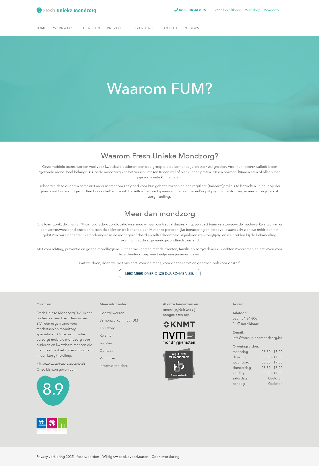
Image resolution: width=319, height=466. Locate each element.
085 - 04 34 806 (245, 318)
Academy (271, 10)
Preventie (118, 28)
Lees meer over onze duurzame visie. (159, 273)
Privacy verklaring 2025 (55, 456)
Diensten (93, 28)
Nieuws (194, 28)
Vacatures (107, 358)
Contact (170, 28)
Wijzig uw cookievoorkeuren (125, 456)
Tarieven (106, 343)
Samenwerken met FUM (119, 320)
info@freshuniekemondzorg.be (257, 337)
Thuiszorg (107, 328)
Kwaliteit (106, 335)
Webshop (253, 10)
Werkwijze (65, 28)
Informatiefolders (114, 365)
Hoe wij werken (112, 312)
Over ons (145, 28)
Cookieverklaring (165, 456)
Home (41, 28)
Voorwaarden (88, 456)
